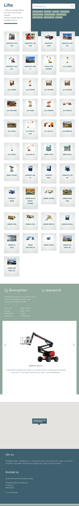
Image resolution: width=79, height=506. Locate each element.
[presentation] (5, 345)
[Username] (51, 6)
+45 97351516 (13, 493)
